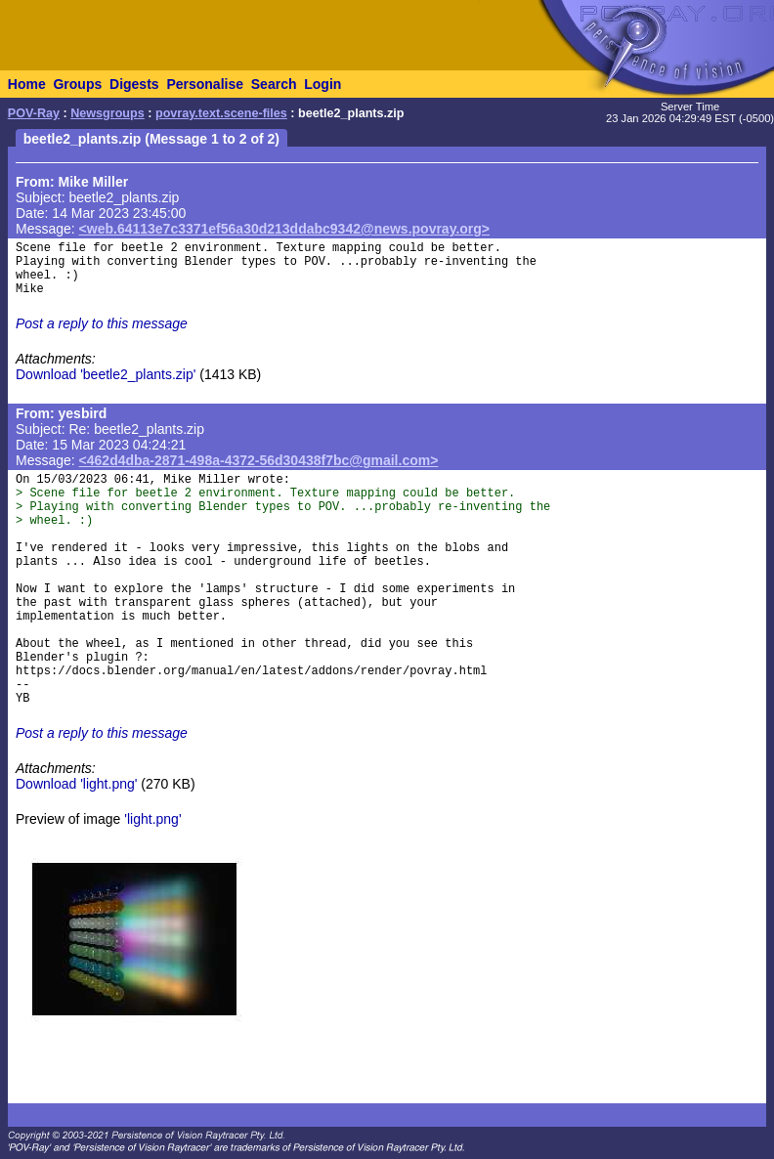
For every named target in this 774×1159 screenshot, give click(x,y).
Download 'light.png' (76, 784)
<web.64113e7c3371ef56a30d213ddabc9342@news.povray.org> (284, 228)
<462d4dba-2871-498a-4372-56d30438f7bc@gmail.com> (259, 460)
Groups (77, 84)
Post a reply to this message (102, 323)
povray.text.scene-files (221, 113)
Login (322, 84)
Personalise (204, 84)
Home (27, 84)
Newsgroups (107, 113)
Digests (134, 84)
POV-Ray (34, 113)
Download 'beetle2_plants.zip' (105, 374)
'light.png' (152, 819)
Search (274, 84)
